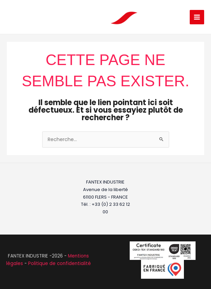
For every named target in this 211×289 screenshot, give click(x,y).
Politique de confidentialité (59, 263)
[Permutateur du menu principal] (197, 17)
